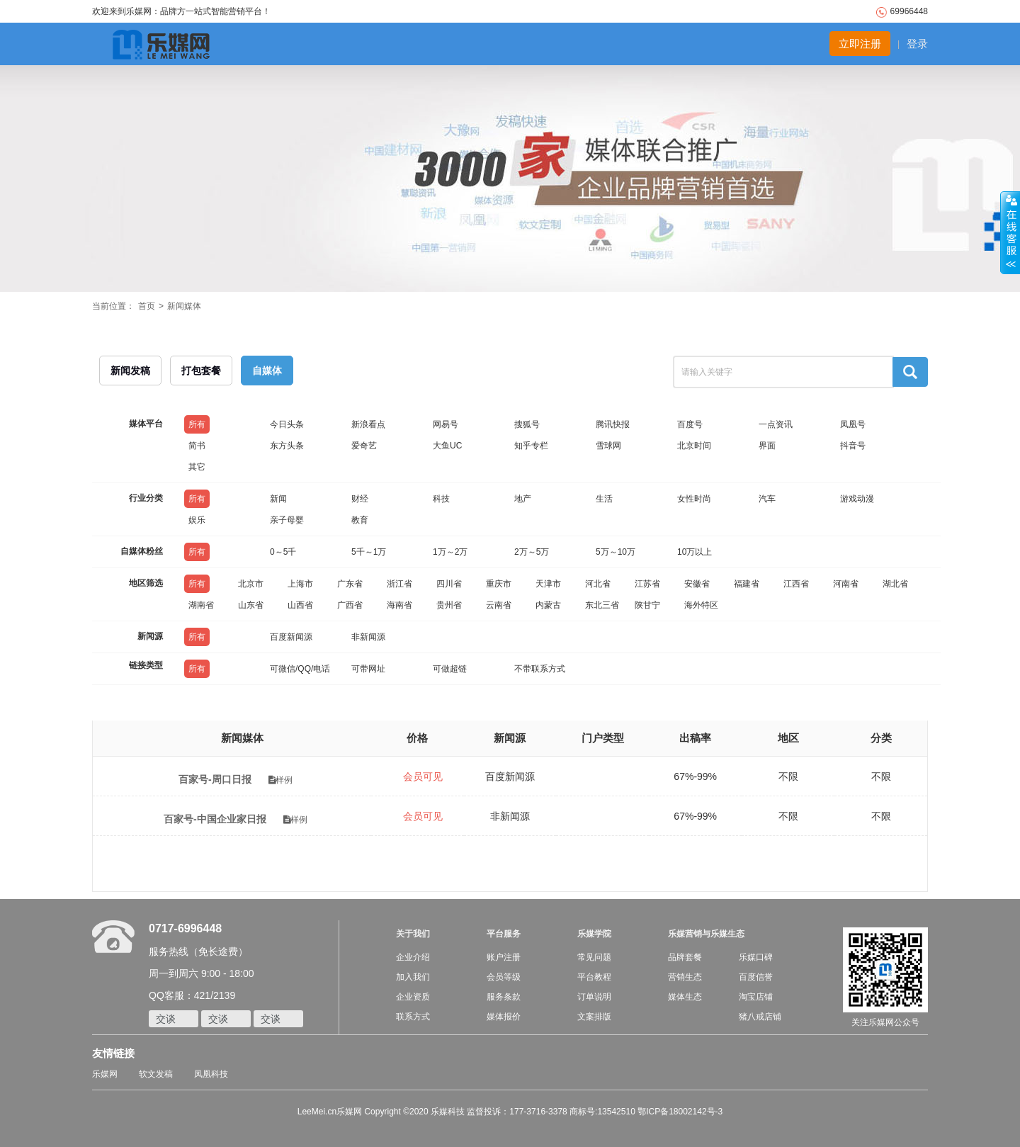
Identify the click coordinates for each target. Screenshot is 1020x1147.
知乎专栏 (531, 446)
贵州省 (449, 605)
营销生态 (685, 977)
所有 (196, 424)
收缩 (1010, 233)
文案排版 (594, 1017)
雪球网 (608, 446)
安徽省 (697, 584)
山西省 (300, 605)
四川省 (449, 584)
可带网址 (368, 669)
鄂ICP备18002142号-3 (680, 1112)
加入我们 (413, 977)
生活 (604, 499)
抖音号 (853, 446)
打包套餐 (201, 370)
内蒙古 (548, 605)
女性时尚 (694, 499)
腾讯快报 (613, 424)
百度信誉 (756, 977)
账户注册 (504, 957)
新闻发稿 (130, 370)
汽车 (767, 499)
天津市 (548, 584)
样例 (280, 780)
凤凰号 (853, 424)
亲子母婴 (287, 520)
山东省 (251, 605)
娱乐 (196, 520)
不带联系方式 (539, 669)
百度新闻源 (291, 637)
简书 (196, 446)
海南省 (399, 605)
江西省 (796, 584)
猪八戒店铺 (760, 1017)
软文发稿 (156, 1074)
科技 (441, 499)
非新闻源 (368, 637)
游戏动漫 (857, 499)
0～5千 (283, 552)
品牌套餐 (685, 957)
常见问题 (594, 957)
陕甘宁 (647, 605)
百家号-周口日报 (214, 779)
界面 (767, 446)
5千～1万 (368, 552)
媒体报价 (504, 1017)
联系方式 (413, 1017)
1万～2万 (450, 552)
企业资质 (413, 997)
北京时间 (694, 446)
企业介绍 (413, 957)
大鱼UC (447, 446)
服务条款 (504, 997)
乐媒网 (105, 1074)
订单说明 (594, 997)
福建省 (746, 584)
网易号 (445, 424)
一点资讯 (776, 424)
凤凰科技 (211, 1074)
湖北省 (895, 584)
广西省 (350, 605)
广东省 (350, 584)
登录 (917, 44)
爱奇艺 (364, 446)
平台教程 (594, 977)
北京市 (251, 584)
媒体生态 (685, 997)
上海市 (300, 584)
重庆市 (498, 584)
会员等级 (504, 977)
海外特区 (701, 605)
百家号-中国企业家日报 (215, 819)
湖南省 (201, 605)
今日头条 (287, 424)
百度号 (690, 424)
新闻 (278, 499)
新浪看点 (368, 424)
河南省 (845, 584)
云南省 (498, 605)
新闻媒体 (184, 306)
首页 (146, 306)
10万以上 (694, 552)
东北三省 (602, 605)
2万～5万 (531, 552)
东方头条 (287, 446)
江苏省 (647, 584)
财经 (359, 499)
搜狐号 (527, 424)
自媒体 (267, 370)
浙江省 (399, 584)
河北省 (598, 584)
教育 (359, 520)
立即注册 (860, 44)
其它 (196, 467)
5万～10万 (615, 552)
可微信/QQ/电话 (300, 669)
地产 (522, 499)
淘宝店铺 (756, 997)
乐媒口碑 (756, 957)
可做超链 (450, 669)
